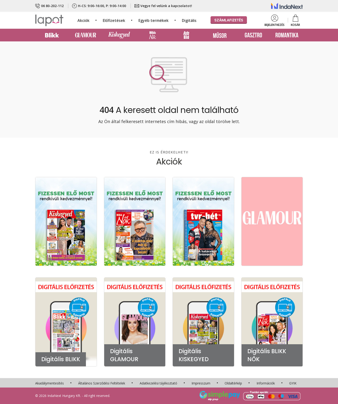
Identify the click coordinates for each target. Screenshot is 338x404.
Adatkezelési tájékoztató (158, 383)
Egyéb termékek (153, 20)
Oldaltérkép (233, 383)
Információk (266, 383)
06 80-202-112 (49, 6)
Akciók (83, 20)
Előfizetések (114, 20)
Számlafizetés (228, 20)
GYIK (292, 383)
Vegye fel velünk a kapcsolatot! (163, 6)
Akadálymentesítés (49, 383)
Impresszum (201, 383)
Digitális (189, 20)
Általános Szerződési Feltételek (101, 383)
